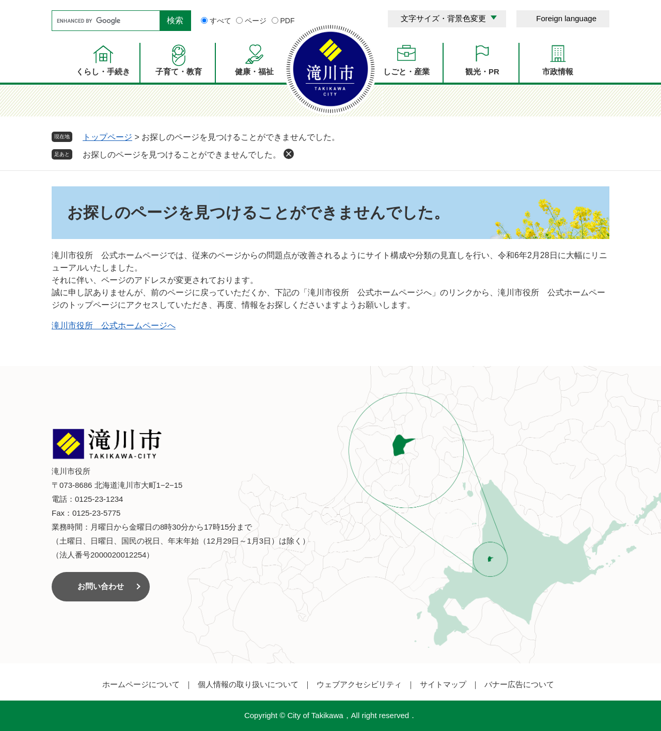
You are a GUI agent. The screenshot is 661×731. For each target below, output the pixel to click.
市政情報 (557, 71)
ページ (255, 21)
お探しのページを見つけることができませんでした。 (182, 154)
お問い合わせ (100, 586)
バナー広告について (519, 684)
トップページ (107, 137)
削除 (289, 154)
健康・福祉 (254, 71)
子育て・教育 (178, 71)
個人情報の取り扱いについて (248, 684)
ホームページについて (141, 684)
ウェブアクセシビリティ (359, 684)
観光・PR (482, 71)
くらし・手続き (103, 71)
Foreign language (566, 18)
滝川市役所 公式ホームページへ (114, 325)
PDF (287, 21)
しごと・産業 (406, 71)
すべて (220, 21)
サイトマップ (443, 684)
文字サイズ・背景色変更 (443, 18)
